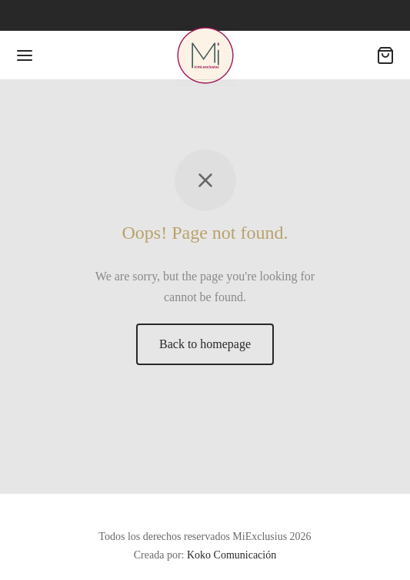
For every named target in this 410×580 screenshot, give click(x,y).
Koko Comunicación (231, 555)
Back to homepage (205, 343)
